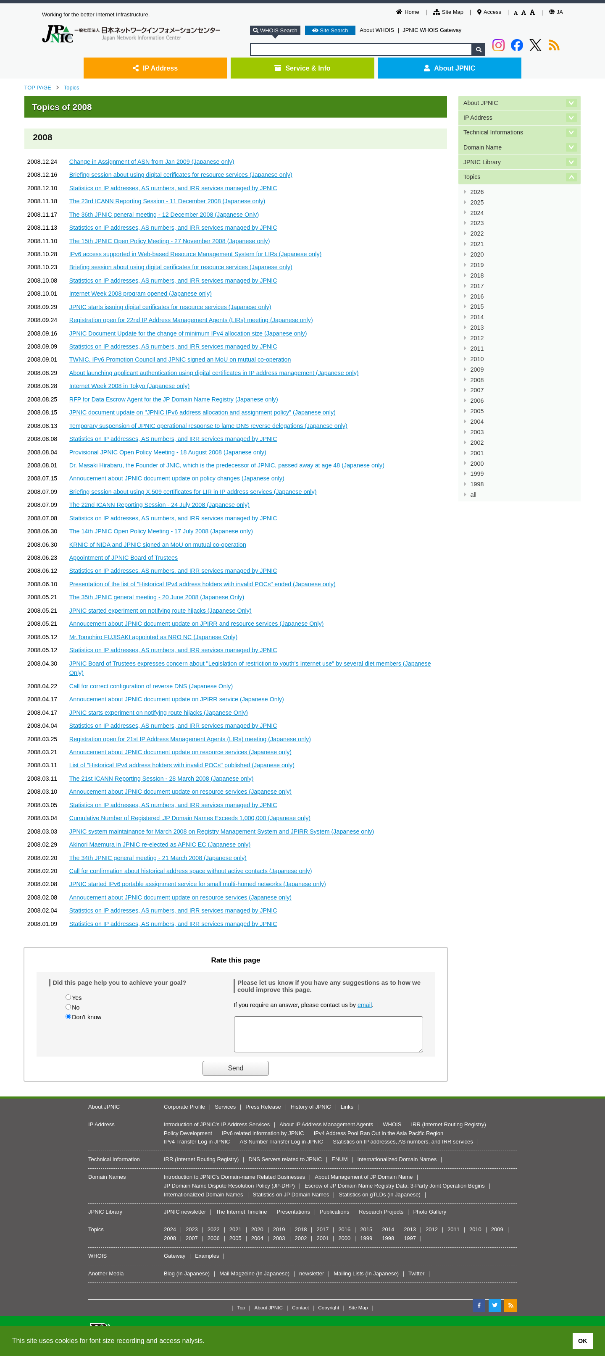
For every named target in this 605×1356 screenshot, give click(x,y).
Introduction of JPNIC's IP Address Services (217, 1131)
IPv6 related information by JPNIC (263, 1139)
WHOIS (392, 1131)
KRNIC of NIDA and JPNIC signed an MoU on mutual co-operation (157, 544)
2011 (477, 348)
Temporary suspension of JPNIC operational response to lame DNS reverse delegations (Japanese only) (208, 425)
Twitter (416, 1280)
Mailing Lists (349, 1280)
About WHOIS (377, 30)
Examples (207, 1262)
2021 (477, 244)
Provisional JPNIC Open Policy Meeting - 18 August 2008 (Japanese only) (167, 452)
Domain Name (482, 147)
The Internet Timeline (241, 1218)
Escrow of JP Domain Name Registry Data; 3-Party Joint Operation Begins (395, 1192)
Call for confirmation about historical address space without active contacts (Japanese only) (190, 871)
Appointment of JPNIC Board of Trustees (123, 557)
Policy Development (188, 1139)
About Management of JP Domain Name (364, 1183)
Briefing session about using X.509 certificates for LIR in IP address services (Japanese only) (193, 491)
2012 (477, 338)
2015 (477, 306)
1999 (477, 473)
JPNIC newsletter (185, 1218)
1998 (477, 484)
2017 (477, 286)
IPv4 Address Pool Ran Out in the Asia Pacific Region (379, 1139)
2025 (477, 202)
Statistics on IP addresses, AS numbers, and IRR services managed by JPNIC (173, 188)
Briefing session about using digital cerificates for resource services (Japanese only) (180, 174)
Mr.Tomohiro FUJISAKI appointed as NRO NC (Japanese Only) (153, 637)
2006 (477, 400)
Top (241, 1314)
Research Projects (381, 1218)
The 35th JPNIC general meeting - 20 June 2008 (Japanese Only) (156, 597)
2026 (477, 192)
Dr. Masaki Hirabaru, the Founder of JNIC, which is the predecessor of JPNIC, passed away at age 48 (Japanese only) (226, 465)
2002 (477, 442)
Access (489, 12)
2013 (477, 327)
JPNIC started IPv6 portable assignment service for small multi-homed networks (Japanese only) (197, 884)
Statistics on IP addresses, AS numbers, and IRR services (403, 1148)
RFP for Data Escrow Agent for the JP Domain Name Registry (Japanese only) (173, 399)
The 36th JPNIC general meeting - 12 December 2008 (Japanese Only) (164, 214)
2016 (477, 296)
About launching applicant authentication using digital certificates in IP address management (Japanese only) (214, 373)
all (473, 494)
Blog (169, 1280)
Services (225, 1113)
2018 (477, 275)
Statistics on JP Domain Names (291, 1201)
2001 (477, 453)
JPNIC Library (482, 162)
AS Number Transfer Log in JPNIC (282, 1148)
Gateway (174, 1262)
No (75, 1007)
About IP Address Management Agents (326, 1131)
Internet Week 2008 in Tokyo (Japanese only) (129, 386)
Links (347, 1113)
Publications (334, 1218)
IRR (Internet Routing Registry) (448, 1131)
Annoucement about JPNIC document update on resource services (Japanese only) (180, 752)
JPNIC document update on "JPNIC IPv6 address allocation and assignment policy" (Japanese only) (202, 412)
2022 (477, 233)
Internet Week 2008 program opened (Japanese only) (140, 293)
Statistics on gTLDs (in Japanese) (379, 1201)
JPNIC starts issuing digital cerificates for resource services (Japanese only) (170, 307)
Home (407, 12)
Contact (300, 1314)
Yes (77, 997)
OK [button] (582, 1341)
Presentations (293, 1218)
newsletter (311, 1280)
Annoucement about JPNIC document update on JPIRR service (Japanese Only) (176, 699)
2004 (477, 421)
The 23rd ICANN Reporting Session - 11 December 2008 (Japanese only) (167, 201)
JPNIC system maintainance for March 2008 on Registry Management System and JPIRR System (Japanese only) (221, 831)
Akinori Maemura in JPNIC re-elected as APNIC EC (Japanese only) (159, 844)
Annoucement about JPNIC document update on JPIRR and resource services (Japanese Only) (196, 623)
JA (556, 12)
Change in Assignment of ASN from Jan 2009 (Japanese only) (151, 161)
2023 (477, 223)
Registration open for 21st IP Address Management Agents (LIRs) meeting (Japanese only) (190, 739)
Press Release (263, 1113)
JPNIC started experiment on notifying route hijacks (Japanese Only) (160, 610)
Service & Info (302, 68)
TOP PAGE (37, 87)
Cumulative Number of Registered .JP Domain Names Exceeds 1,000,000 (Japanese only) (189, 818)
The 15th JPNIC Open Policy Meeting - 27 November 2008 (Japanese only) (169, 241)
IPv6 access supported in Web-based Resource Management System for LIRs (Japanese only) (195, 254)
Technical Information (114, 1165)
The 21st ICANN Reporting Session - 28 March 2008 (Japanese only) (161, 778)
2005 (477, 411)
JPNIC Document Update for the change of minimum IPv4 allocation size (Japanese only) (188, 333)
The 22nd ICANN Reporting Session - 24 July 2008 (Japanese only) (159, 504)
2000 (477, 463)
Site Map (448, 12)
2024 (477, 213)
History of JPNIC (311, 1113)
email (365, 1005)
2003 (477, 432)
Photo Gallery (429, 1218)
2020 (477, 254)
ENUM (339, 1165)
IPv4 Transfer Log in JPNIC (197, 1148)
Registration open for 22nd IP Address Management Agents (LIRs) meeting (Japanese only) (191, 320)
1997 (410, 1244)
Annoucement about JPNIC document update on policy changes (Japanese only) (176, 478)
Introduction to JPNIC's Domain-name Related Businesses (234, 1183)
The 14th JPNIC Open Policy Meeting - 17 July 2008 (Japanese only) (161, 531)
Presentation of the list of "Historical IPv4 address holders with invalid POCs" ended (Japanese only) (202, 584)
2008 (477, 380)
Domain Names (107, 1183)
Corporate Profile (184, 1113)
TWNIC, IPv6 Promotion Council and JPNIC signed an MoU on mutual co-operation (180, 359)
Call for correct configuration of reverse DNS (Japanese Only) (151, 686)
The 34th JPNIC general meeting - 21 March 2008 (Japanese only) (158, 858)
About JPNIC (449, 68)
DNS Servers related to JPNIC (285, 1165)
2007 (477, 390)
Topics (71, 87)
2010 (477, 359)
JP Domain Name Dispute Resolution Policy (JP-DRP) (229, 1192)
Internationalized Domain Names (397, 1165)
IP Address (155, 68)
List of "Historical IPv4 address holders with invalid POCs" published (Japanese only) (182, 765)
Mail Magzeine (237, 1280)
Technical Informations (493, 132)
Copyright (328, 1314)
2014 (477, 317)
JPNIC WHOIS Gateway (431, 30)
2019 (477, 265)
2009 (477, 369)
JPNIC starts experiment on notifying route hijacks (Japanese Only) (158, 712)
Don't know (86, 1017)
